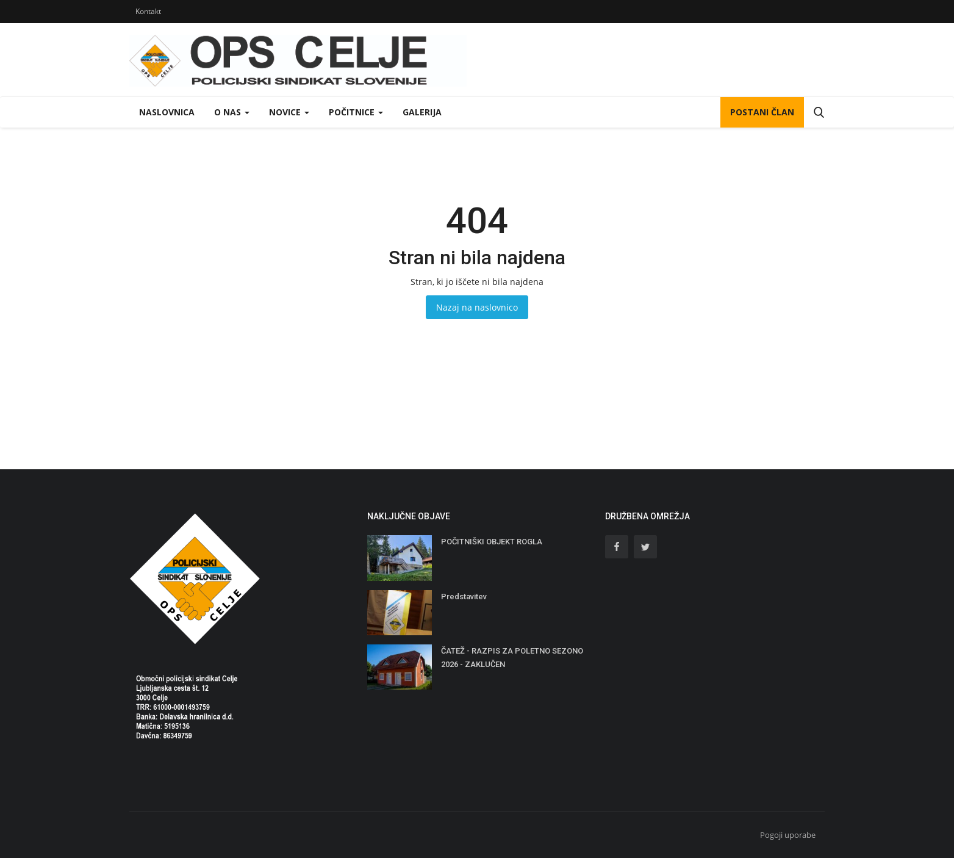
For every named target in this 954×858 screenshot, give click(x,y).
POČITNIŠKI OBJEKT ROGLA (491, 541)
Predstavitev (464, 596)
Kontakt (148, 11)
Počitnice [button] (356, 112)
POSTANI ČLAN (762, 112)
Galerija (422, 112)
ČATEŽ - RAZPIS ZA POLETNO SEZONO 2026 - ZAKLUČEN (512, 657)
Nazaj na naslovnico (477, 307)
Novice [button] (289, 112)
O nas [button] (231, 112)
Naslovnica (167, 112)
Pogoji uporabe (788, 834)
